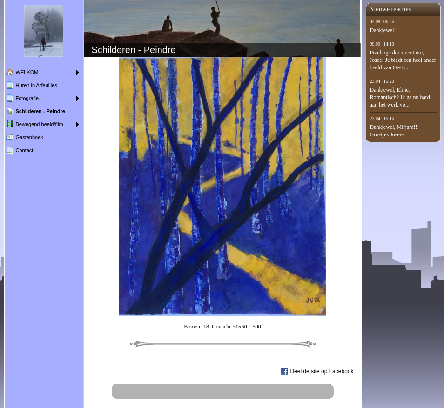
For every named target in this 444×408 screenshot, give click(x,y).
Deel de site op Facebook (321, 371)
